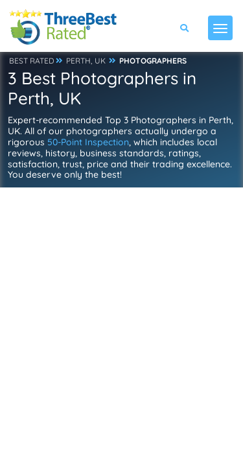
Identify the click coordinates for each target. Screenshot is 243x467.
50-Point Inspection (88, 142)
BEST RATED (31, 61)
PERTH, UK (86, 61)
